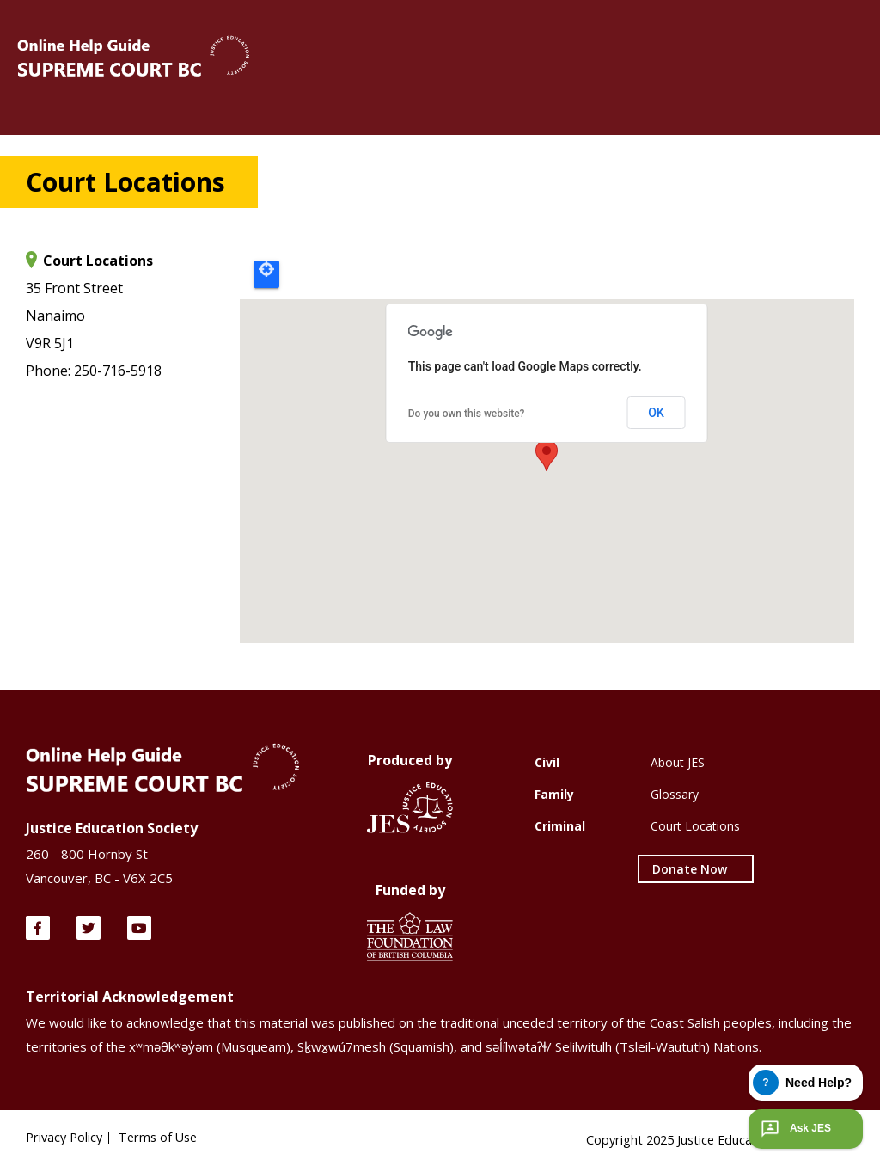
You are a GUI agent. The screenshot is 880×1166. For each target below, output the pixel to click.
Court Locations (695, 826)
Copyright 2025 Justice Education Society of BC (716, 1134)
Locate (266, 274)
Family (554, 794)
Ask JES (794, 1128)
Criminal (560, 826)
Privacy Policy (66, 1138)
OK (656, 413)
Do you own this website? (466, 414)
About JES (678, 762)
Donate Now (689, 869)
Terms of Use (164, 1138)
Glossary (675, 794)
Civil (547, 762)
